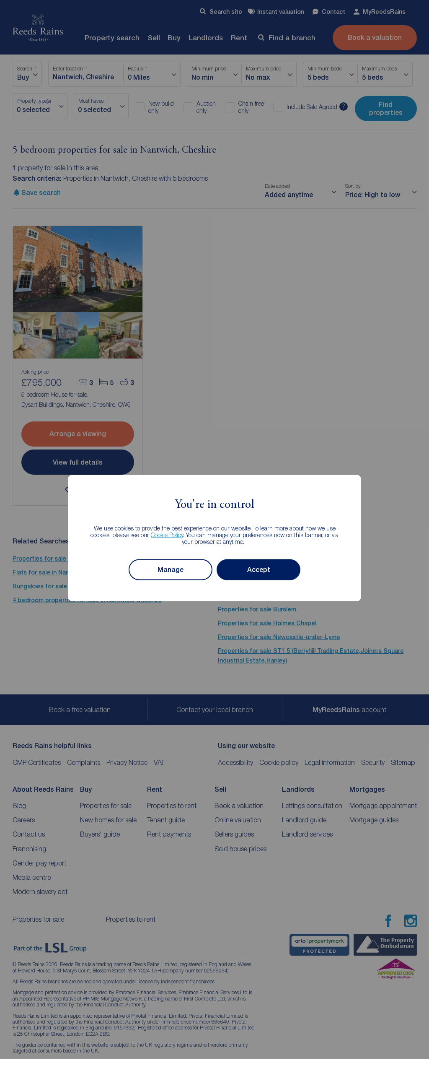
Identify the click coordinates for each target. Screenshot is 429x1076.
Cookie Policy (167, 534)
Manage (170, 570)
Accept (258, 570)
